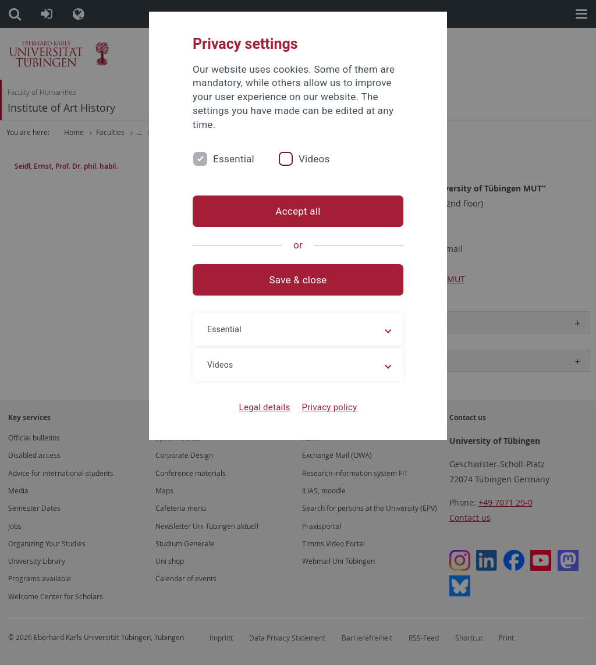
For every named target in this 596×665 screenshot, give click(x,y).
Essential (233, 159)
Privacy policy (329, 407)
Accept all (297, 211)
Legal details (264, 407)
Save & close (298, 280)
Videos (314, 159)
